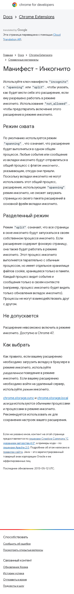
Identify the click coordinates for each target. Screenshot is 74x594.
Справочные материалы (23, 59)
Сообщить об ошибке (17, 543)
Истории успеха (13, 573)
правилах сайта (13, 452)
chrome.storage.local (52, 398)
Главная (8, 55)
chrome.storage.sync (18, 398)
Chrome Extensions (36, 16)
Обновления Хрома (15, 567)
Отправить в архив (15, 579)
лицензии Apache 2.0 (16, 447)
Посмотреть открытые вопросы (23, 550)
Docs (8, 16)
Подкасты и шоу (13, 586)
